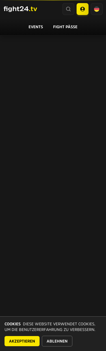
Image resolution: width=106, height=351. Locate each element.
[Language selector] (97, 9)
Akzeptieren (22, 341)
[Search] (68, 9)
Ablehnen (57, 341)
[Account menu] (82, 9)
